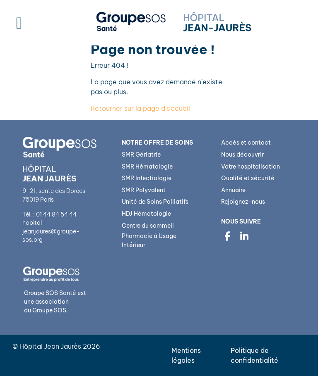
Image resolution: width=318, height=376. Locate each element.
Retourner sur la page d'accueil (140, 108)
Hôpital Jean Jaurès (50, 346)
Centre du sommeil (148, 225)
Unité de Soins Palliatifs (155, 201)
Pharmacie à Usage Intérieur (149, 240)
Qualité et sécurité (248, 178)
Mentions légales (186, 355)
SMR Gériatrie (141, 154)
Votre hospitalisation (250, 166)
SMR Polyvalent (144, 190)
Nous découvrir (242, 154)
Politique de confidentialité (254, 355)
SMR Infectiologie (146, 178)
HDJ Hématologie (146, 213)
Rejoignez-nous (243, 201)
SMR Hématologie (147, 166)
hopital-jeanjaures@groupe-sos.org (51, 231)
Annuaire (233, 190)
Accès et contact (246, 142)
